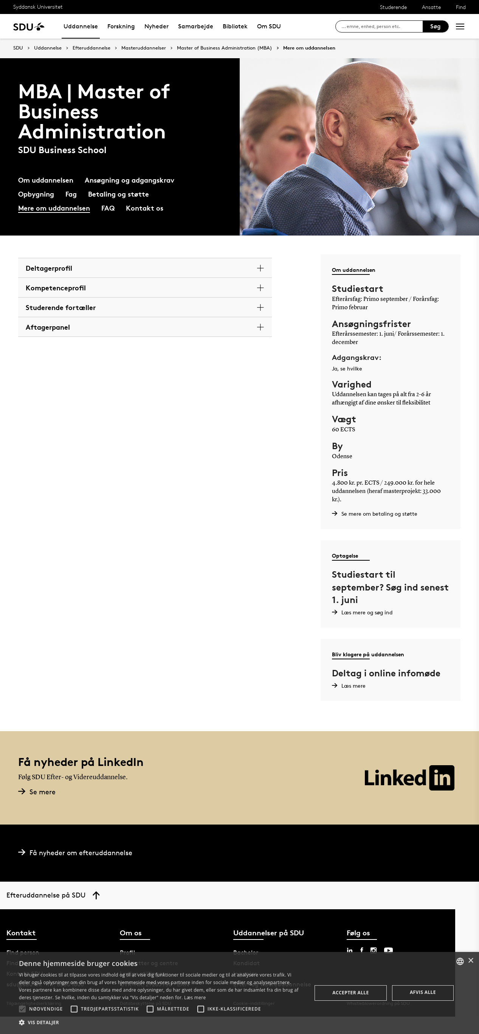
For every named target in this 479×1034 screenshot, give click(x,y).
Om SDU (269, 26)
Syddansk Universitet (38, 6)
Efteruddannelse (91, 48)
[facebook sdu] (361, 950)
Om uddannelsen (45, 179)
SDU (18, 47)
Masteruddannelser (143, 48)
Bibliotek (235, 26)
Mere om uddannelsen (309, 48)
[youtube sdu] (388, 950)
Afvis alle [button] (423, 992)
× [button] (470, 961)
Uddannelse (81, 26)
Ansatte (431, 7)
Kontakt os (144, 207)
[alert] (239, 993)
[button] (22, 1009)
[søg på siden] (382, 26)
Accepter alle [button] (350, 992)
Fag (71, 193)
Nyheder (156, 26)
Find (461, 7)
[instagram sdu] (373, 950)
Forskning (121, 26)
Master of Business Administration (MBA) (224, 48)
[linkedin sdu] (350, 950)
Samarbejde (195, 26)
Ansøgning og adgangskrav (129, 179)
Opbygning (36, 193)
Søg (435, 26)
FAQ (108, 207)
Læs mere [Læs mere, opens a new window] (195, 997)
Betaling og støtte (118, 193)
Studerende (393, 7)
